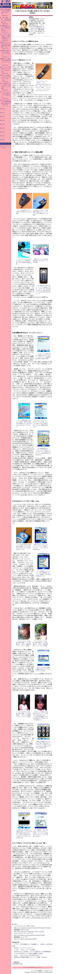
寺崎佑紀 (28, 715)
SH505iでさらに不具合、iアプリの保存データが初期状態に (32, 951)
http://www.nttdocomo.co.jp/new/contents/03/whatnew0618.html (32, 928)
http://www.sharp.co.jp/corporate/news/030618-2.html (29, 935)
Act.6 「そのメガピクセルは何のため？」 (27, 955)
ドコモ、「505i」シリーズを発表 (24, 950)
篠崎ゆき (28, 644)
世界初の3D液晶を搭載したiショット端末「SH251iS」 (31, 957)
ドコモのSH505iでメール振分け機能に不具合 (28, 953)
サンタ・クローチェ (22, 716)
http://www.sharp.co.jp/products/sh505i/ (25, 939)
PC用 (38, 31)
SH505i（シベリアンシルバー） (24, 948)
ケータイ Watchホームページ (32, 967)
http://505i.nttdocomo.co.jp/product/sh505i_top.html (29, 931)
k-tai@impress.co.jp (47, 970)
